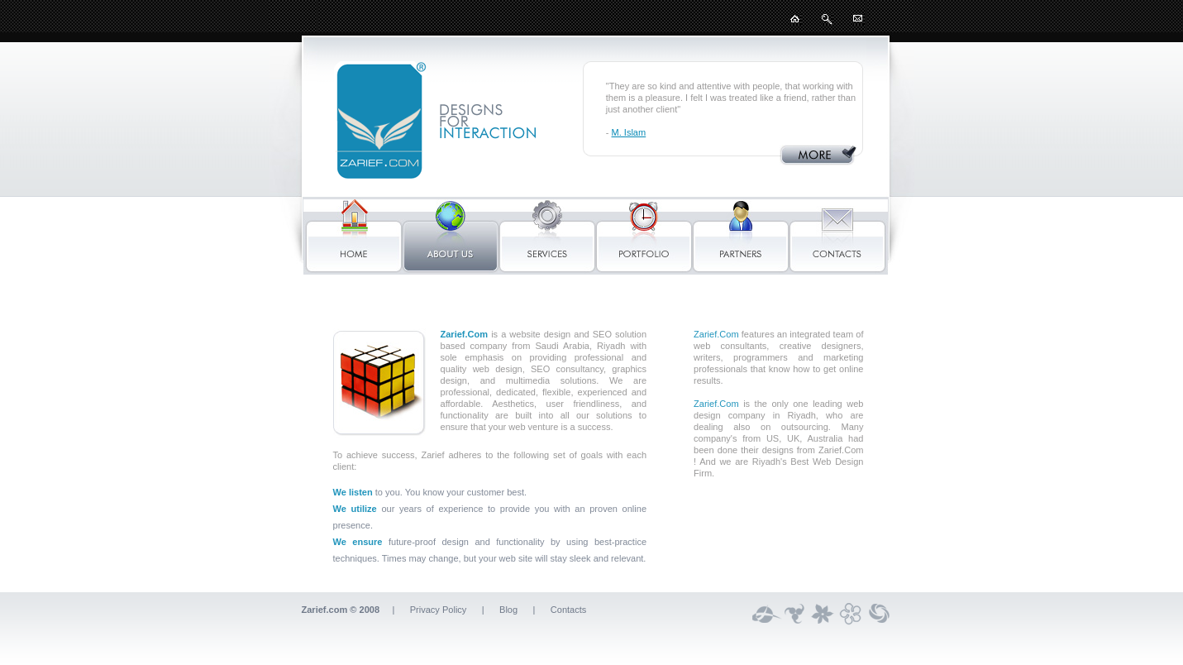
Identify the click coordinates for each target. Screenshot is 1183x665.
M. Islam (629, 132)
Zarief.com (325, 610)
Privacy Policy (440, 610)
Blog (508, 610)
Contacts (569, 610)
